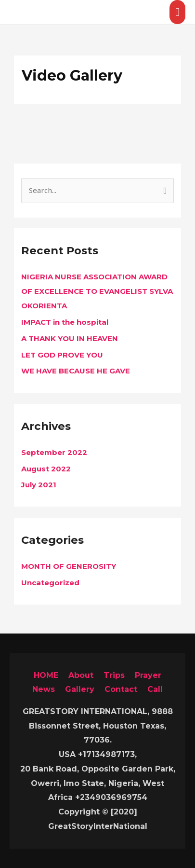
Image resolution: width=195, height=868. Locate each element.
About (80, 675)
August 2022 (46, 468)
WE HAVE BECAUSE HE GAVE (75, 370)
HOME (46, 675)
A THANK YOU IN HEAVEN (69, 338)
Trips (114, 675)
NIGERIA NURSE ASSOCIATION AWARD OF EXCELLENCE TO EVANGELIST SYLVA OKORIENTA (97, 291)
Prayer (148, 675)
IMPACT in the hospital (64, 322)
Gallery (79, 689)
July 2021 (38, 484)
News (43, 689)
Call (155, 689)
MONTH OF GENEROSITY (68, 566)
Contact (120, 689)
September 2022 (54, 452)
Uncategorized (50, 582)
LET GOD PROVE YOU (62, 354)
